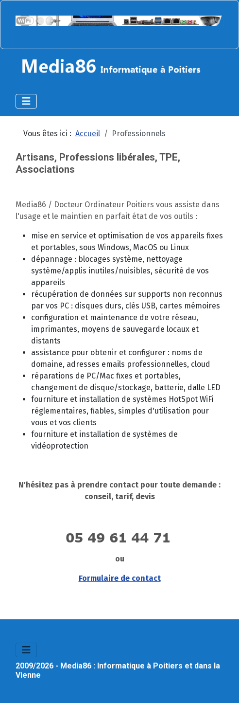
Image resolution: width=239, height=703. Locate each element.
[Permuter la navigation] (26, 101)
